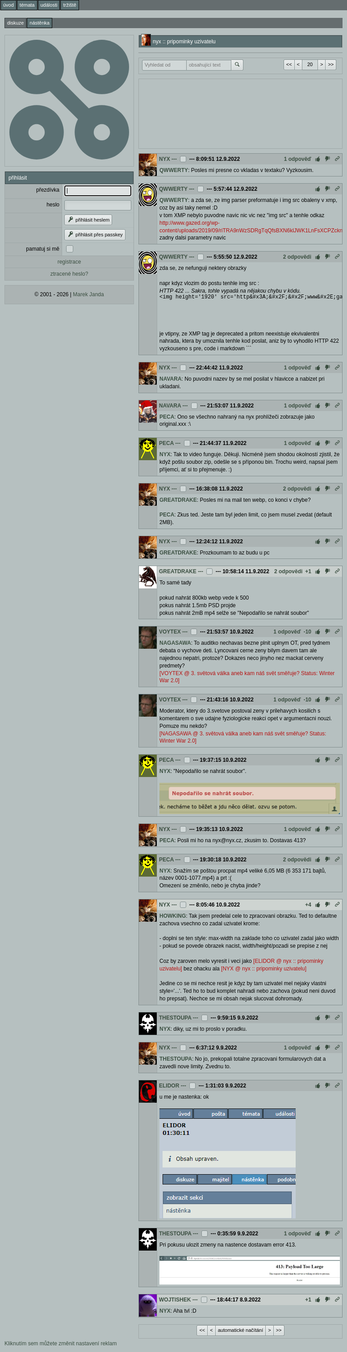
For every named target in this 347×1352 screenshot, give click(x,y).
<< (289, 64)
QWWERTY (173, 170)
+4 (308, 905)
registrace (69, 262)
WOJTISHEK (175, 1300)
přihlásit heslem (88, 219)
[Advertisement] (240, 112)
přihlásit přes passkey (95, 234)
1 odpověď (297, 159)
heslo (52, 205)
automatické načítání (240, 1330)
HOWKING (172, 916)
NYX (164, 159)
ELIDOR (169, 1086)
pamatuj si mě (42, 249)
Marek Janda (88, 294)
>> (331, 64)
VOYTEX (170, 632)
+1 (308, 571)
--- (174, 159)
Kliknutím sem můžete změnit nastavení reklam (60, 1343)
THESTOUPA (175, 1018)
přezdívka (47, 190)
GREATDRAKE (178, 500)
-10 (307, 632)
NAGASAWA (175, 643)
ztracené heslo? (69, 274)
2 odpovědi (297, 257)
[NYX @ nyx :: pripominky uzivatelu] (263, 969)
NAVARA (170, 379)
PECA (166, 417)
